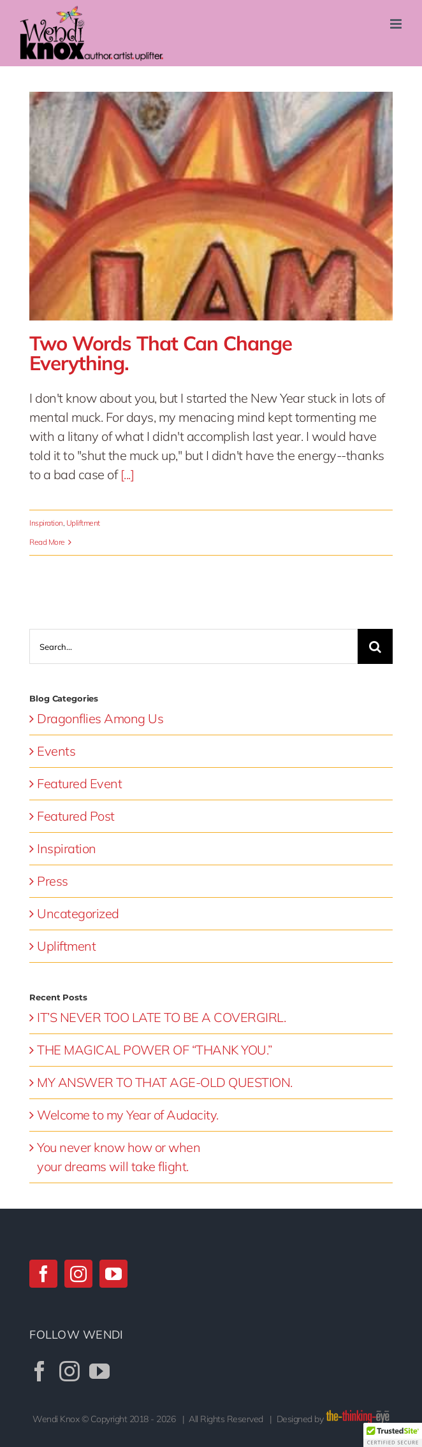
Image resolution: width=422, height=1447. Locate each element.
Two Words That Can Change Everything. (160, 353)
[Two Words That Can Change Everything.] (210, 206)
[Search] (375, 646)
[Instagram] (78, 1274)
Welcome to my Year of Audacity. (128, 1115)
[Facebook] (43, 1274)
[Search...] (193, 646)
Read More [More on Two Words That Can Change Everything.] (47, 542)
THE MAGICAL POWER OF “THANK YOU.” (154, 1050)
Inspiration (46, 523)
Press (52, 881)
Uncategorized (78, 913)
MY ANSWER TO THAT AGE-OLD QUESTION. (165, 1082)
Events (56, 751)
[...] (127, 474)
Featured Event (79, 783)
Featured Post (76, 816)
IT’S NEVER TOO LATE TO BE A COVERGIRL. (161, 1017)
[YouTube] (113, 1274)
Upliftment (83, 523)
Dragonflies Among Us (100, 718)
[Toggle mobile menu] (397, 24)
